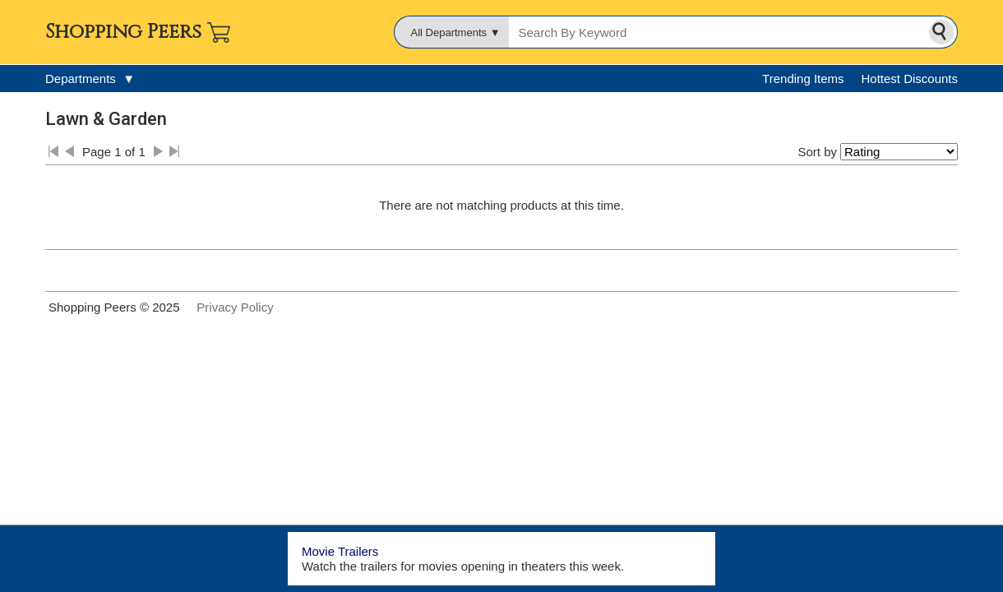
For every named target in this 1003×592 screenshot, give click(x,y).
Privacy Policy (234, 307)
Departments (90, 79)
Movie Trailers (340, 551)
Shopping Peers (123, 32)
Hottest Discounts (909, 79)
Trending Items (803, 79)
